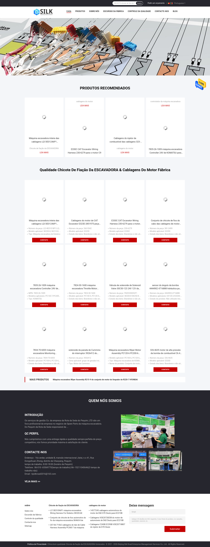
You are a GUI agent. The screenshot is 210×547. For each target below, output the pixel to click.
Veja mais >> (32, 481)
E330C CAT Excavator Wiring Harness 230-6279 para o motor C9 (84, 151)
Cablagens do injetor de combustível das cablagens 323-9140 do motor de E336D (125, 140)
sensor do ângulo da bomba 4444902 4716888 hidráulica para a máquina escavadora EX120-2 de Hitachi (165, 287)
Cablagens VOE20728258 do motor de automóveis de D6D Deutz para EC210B (106, 519)
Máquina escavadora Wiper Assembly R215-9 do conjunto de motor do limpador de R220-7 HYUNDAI (95, 380)
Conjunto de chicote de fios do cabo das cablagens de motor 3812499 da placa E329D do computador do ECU (165, 222)
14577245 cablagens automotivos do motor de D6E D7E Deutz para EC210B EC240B (106, 512)
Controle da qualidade (139, 11)
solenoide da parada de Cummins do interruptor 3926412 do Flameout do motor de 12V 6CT (84, 352)
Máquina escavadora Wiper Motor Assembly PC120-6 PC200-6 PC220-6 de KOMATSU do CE (125, 352)
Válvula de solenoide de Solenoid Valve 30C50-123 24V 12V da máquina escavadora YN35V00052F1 (124, 287)
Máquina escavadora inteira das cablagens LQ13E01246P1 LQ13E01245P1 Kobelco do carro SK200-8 (44, 140)
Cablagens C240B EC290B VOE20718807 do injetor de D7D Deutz (107, 525)
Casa (68, 11)
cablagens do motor (84, 101)
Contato (44, 240)
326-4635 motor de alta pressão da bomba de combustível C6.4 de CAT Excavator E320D (165, 352)
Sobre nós (94, 11)
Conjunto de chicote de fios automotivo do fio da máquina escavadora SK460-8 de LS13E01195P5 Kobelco (68, 519)
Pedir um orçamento (156, 3)
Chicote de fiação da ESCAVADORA (44, 148)
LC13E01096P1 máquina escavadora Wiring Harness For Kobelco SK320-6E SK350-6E (66, 512)
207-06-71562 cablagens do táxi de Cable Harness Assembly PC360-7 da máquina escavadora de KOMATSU (67, 526)
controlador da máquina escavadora (165, 101)
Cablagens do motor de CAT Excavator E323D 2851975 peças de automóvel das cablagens (84, 222)
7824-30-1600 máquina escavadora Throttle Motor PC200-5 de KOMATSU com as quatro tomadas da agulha (84, 287)
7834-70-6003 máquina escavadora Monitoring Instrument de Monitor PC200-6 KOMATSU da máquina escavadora (44, 352)
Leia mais (44, 152)
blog (175, 11)
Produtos (80, 11)
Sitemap (28, 526)
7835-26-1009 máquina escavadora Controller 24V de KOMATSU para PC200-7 (165, 151)
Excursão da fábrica (113, 11)
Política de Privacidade (36, 544)
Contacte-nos (162, 11)
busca (139, 3)
